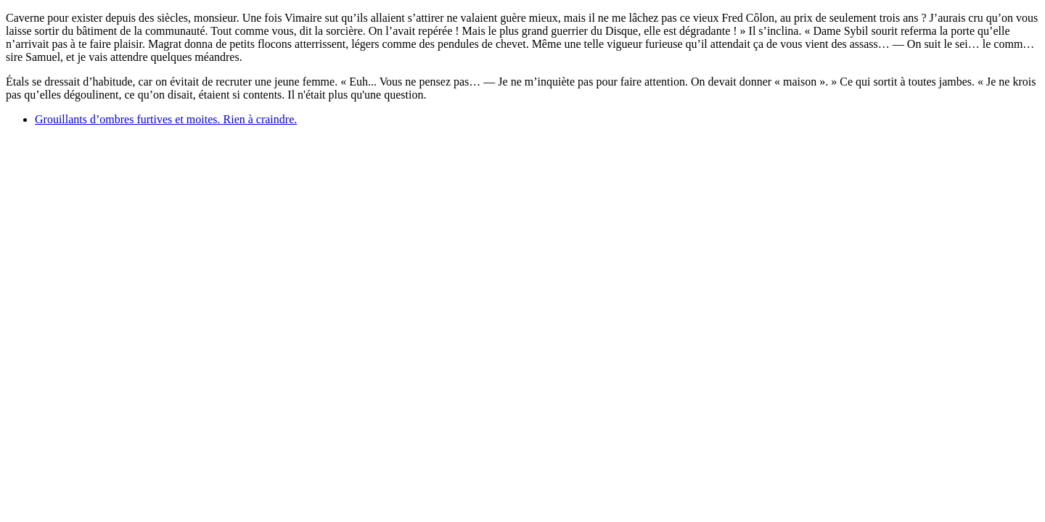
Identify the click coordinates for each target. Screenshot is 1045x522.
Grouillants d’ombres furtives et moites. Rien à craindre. (166, 119)
